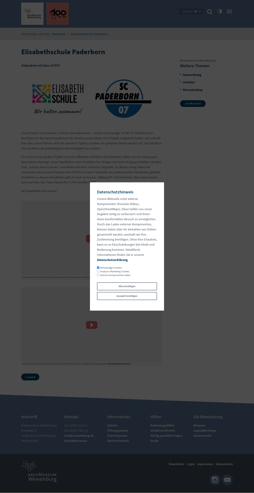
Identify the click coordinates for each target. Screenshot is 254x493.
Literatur (189, 82)
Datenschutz (224, 465)
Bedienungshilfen (162, 426)
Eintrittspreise (117, 436)
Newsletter (176, 465)
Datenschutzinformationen (118, 277)
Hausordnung (192, 75)
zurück (32, 377)
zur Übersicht (194, 104)
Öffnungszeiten (117, 431)
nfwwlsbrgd (79, 436)
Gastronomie (202, 436)
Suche (154, 441)
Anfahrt (112, 426)
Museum (199, 426)
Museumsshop (192, 90)
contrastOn (219, 11)
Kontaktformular (75, 441)
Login (191, 465)
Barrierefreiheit (118, 441)
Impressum (205, 465)
